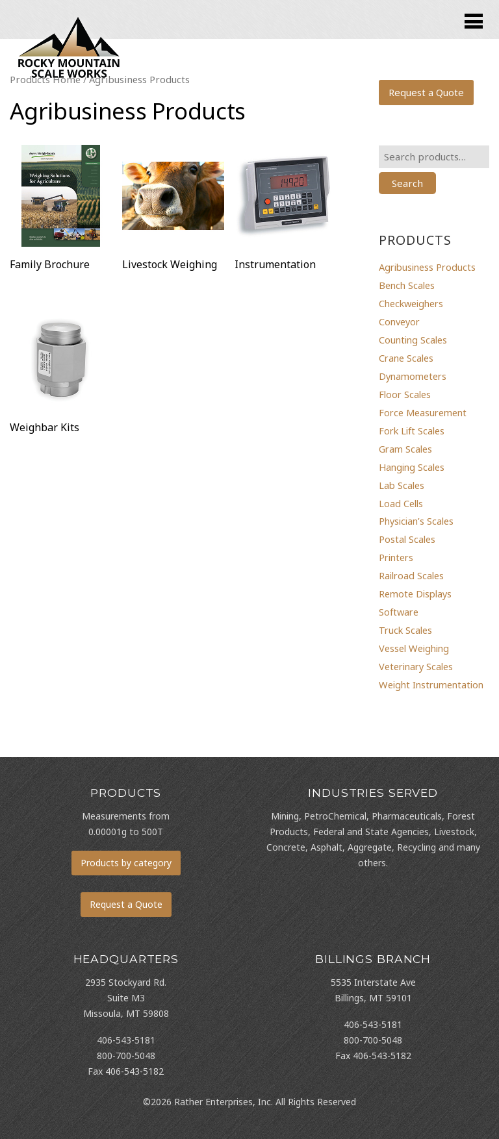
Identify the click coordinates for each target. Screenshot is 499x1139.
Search (407, 183)
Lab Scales (401, 485)
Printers (396, 557)
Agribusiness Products (427, 266)
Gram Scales (405, 448)
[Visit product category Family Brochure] (61, 211)
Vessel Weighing (414, 648)
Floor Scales (405, 394)
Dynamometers (412, 375)
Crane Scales (406, 357)
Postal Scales (407, 538)
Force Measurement (423, 412)
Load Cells (401, 503)
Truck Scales (405, 629)
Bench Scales (407, 285)
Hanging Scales (411, 466)
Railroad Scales (411, 575)
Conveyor (399, 321)
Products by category (126, 863)
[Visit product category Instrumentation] (286, 211)
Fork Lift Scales (411, 430)
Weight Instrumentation (431, 684)
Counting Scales (413, 339)
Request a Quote (426, 92)
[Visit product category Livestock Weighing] (173, 211)
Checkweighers (411, 303)
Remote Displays (415, 593)
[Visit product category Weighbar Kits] (61, 374)
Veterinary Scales (416, 666)
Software (398, 611)
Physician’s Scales (416, 520)
